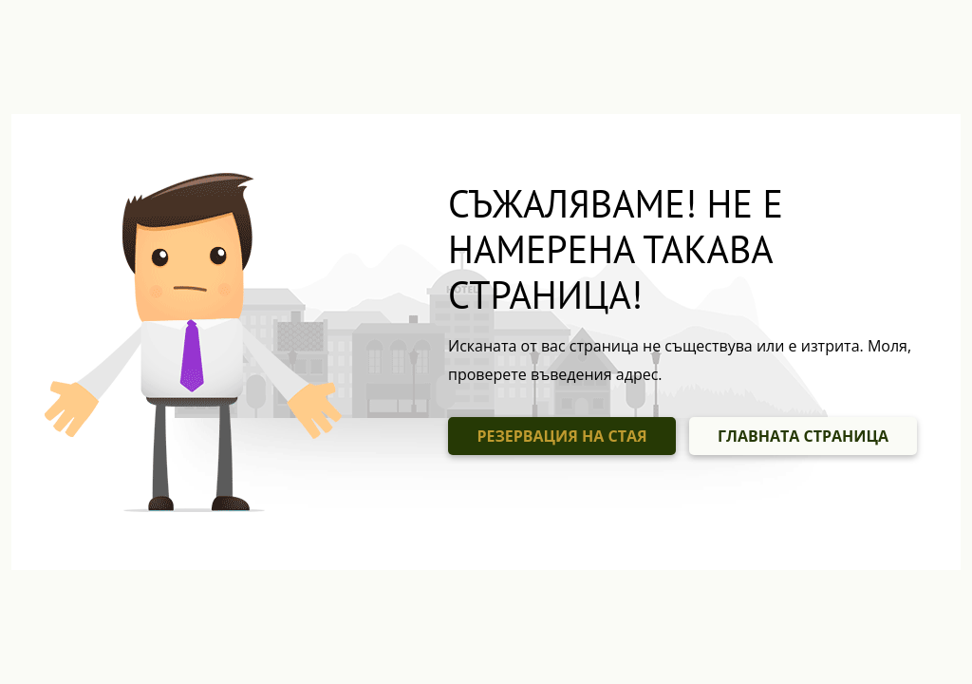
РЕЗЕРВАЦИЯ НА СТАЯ (561, 436)
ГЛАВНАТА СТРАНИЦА (803, 436)
